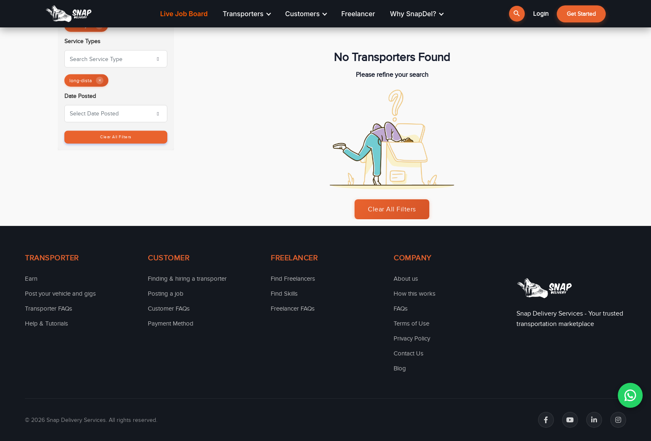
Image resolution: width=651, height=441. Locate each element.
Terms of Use (411, 323)
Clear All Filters (116, 136)
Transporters (247, 14)
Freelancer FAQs (293, 308)
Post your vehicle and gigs (60, 293)
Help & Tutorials (46, 323)
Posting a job (166, 293)
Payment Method (170, 323)
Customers (306, 14)
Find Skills (284, 293)
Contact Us (408, 353)
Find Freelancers (293, 278)
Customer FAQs (169, 308)
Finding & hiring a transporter (187, 278)
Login (540, 13)
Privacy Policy (412, 338)
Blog (400, 368)
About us (406, 278)
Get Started (581, 13)
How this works (415, 293)
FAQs (401, 308)
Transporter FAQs (48, 308)
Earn (31, 278)
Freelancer (358, 14)
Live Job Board (184, 14)
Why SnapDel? (416, 14)
